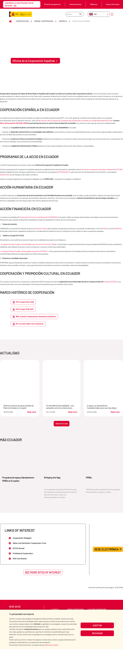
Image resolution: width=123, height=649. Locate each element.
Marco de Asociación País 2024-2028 (13, 123)
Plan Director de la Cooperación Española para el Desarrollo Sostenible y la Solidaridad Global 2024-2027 (75, 120)
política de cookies (51, 645)
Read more (31, 412)
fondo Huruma (42, 228)
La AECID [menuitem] (54, 609)
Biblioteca (93, 4)
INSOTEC (118, 228)
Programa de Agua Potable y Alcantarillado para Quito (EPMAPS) (24, 251)
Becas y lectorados (112, 4)
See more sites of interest (43, 572)
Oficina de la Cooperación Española (33, 60)
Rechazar (97, 633)
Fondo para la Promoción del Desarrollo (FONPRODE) (38, 217)
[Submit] (80, 14)
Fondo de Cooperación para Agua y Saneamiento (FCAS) (102, 169)
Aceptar (97, 625)
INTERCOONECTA (63, 172)
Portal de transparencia (52, 4)
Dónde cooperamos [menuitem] (75, 609)
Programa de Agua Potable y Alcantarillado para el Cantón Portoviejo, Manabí (28, 244)
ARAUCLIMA (4, 175)
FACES (105, 228)
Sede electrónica (75, 4)
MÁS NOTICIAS (61, 423)
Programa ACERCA (110, 282)
